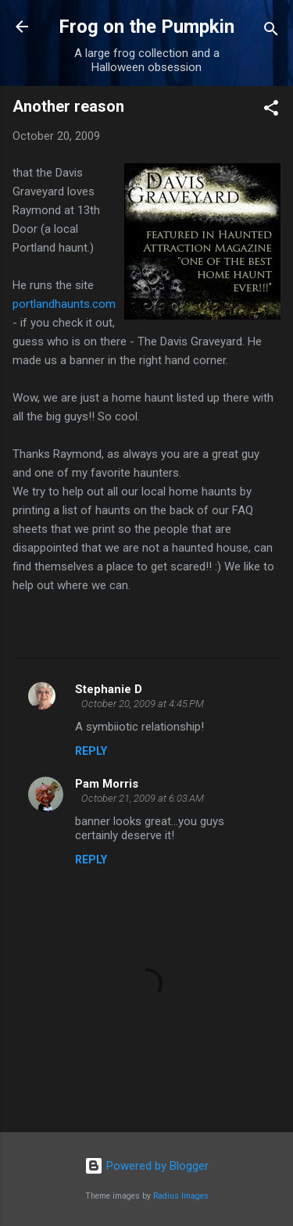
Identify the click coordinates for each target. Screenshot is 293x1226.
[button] (271, 110)
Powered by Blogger (146, 1166)
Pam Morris (106, 784)
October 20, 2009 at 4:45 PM (142, 704)
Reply (91, 751)
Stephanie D (108, 689)
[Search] (271, 31)
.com (64, 304)
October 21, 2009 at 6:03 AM (142, 798)
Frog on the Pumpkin (146, 27)
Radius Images (181, 1196)
